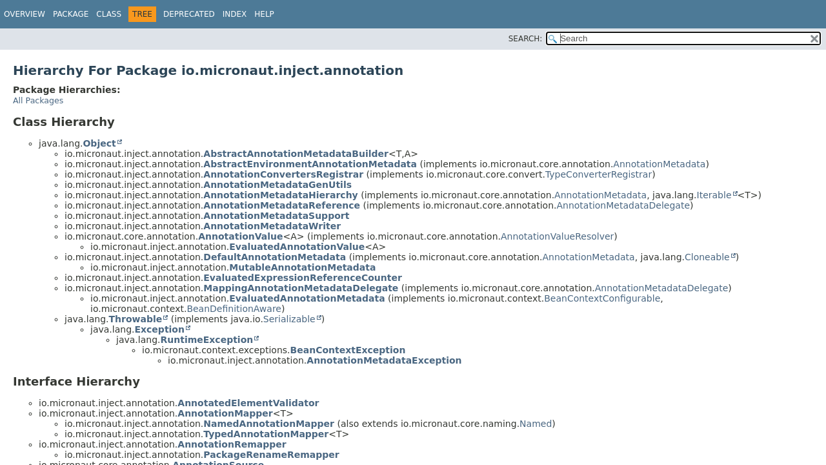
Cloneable (707, 257)
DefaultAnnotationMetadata (274, 257)
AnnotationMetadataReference (281, 205)
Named (535, 423)
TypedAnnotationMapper (265, 434)
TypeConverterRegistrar (598, 174)
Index (235, 14)
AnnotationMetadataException (384, 360)
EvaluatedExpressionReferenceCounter (302, 278)
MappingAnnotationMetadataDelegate (300, 288)
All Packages (38, 100)
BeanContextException (348, 350)
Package (70, 14)
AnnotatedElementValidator (248, 403)
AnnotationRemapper (231, 444)
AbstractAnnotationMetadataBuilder (295, 154)
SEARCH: (526, 38)
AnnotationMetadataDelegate (623, 205)
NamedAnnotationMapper (268, 423)
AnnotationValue (240, 236)
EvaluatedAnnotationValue (297, 247)
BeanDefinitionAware (233, 309)
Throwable (135, 319)
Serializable (289, 319)
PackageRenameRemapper (271, 455)
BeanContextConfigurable (602, 298)
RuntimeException (206, 340)
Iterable (714, 195)
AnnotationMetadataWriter (272, 226)
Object (99, 143)
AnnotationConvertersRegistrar (283, 174)
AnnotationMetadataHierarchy (280, 195)
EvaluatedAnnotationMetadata (307, 298)
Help (264, 14)
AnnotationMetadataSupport (276, 216)
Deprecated (189, 14)
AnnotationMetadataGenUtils (277, 185)
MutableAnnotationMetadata (302, 267)
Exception (159, 329)
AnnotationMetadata (659, 164)
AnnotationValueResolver (557, 236)
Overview (24, 14)
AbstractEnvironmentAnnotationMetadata (310, 164)
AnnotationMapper (224, 413)
